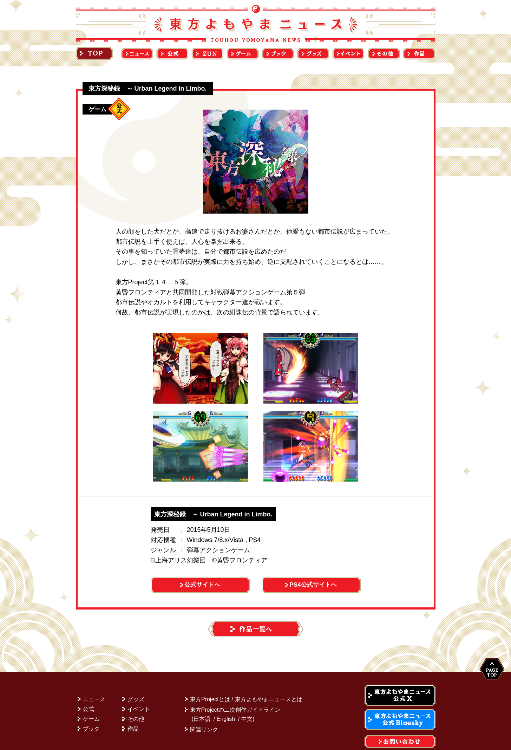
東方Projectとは (210, 682)
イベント (138, 692)
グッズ (135, 682)
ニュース (94, 682)
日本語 (202, 702)
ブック (91, 712)
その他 (135, 702)
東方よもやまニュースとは (268, 682)
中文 (247, 702)
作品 (133, 712)
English (226, 702)
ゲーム (91, 702)
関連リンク (204, 713)
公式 (88, 692)
